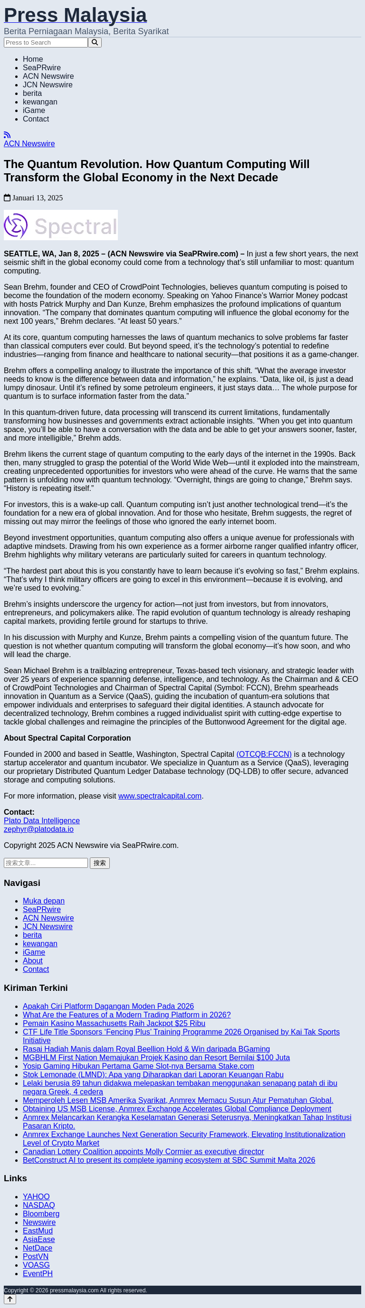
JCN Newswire (48, 85)
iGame (34, 110)
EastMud (38, 1231)
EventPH (38, 1274)
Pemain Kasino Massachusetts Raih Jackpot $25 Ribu (114, 1023)
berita (32, 93)
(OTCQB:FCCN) (264, 754)
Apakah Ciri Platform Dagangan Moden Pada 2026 (108, 1006)
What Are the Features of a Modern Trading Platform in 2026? (127, 1015)
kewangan (40, 102)
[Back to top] (10, 1299)
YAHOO (36, 1197)
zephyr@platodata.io (39, 829)
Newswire (39, 1222)
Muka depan (44, 901)
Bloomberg (41, 1214)
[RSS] (7, 135)
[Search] (95, 42)
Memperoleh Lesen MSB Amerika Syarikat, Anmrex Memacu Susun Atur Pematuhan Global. (178, 1100)
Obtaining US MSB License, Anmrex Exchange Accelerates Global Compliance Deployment (177, 1109)
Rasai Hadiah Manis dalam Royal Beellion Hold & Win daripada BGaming (146, 1049)
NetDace (37, 1248)
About (33, 961)
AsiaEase (39, 1239)
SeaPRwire (42, 68)
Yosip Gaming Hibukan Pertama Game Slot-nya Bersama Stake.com (138, 1066)
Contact (36, 119)
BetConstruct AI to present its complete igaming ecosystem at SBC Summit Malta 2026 (169, 1160)
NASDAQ (39, 1205)
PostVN (35, 1256)
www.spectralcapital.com (160, 796)
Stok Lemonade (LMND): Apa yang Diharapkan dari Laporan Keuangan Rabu (153, 1075)
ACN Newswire (48, 76)
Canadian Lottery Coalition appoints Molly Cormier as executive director (143, 1152)
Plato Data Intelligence (42, 821)
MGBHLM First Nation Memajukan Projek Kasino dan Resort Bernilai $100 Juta (156, 1058)
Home (33, 59)
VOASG (36, 1265)
